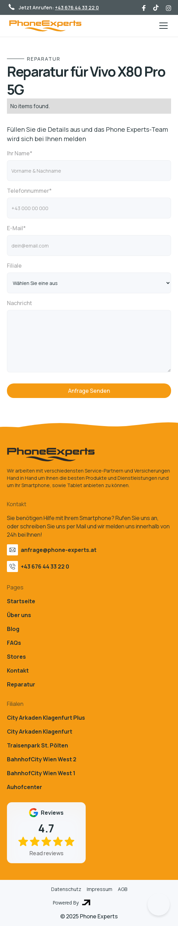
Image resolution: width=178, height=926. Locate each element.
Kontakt (18, 670)
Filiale (14, 265)
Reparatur (21, 684)
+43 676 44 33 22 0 (77, 7)
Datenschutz (66, 889)
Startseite (21, 601)
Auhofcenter (24, 787)
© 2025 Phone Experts (89, 916)
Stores (16, 656)
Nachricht (19, 303)
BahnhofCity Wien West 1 (41, 773)
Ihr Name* (19, 153)
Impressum (99, 889)
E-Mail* (16, 228)
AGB (122, 889)
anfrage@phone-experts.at (58, 550)
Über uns (19, 615)
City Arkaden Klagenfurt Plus (46, 717)
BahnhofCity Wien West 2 (41, 759)
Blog (13, 629)
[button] (162, 25)
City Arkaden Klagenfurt (39, 731)
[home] (45, 26)
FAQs (14, 643)
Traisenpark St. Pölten (37, 745)
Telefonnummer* (29, 190)
